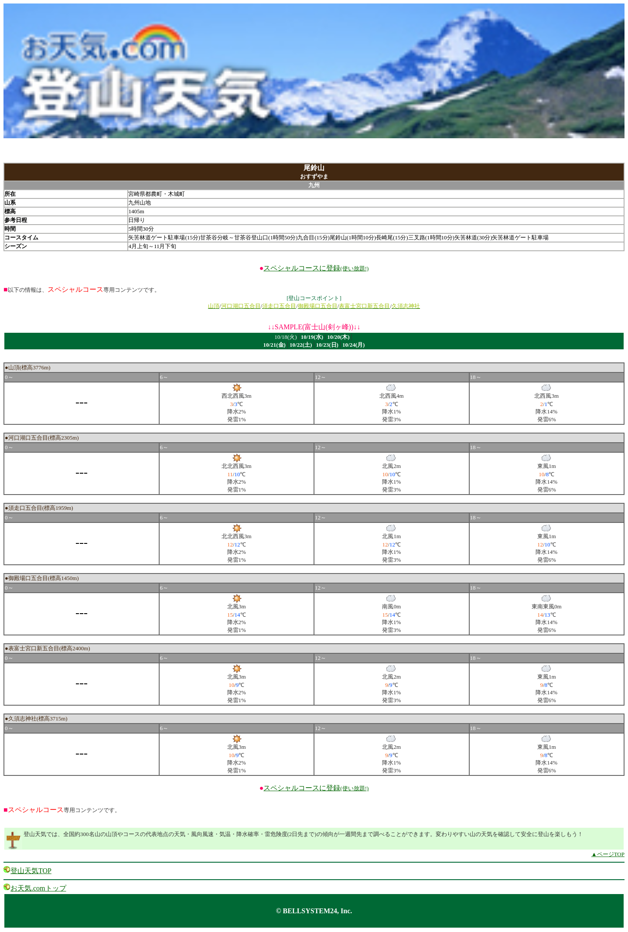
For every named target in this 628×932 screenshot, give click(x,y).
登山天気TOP (30, 870)
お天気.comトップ (38, 888)
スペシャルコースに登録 (316, 268)
